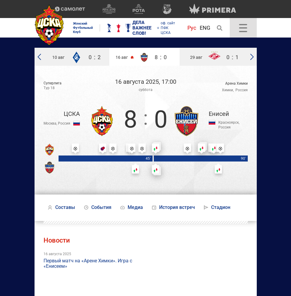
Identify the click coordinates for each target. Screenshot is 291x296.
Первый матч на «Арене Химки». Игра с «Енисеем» (88, 263)
